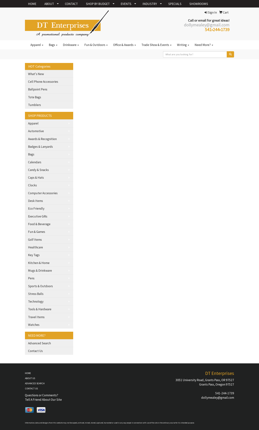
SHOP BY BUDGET (98, 4)
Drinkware (71, 45)
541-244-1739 (224, 393)
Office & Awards (124, 45)
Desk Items (35, 201)
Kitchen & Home (39, 263)
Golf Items (35, 240)
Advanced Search (39, 343)
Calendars (34, 162)
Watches (33, 325)
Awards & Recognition (42, 139)
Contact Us (35, 351)
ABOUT (49, 4)
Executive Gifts (37, 216)
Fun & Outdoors (96, 45)
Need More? (204, 45)
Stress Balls (35, 294)
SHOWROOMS (198, 4)
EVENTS (126, 4)
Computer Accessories (43, 193)
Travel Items (36, 317)
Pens (31, 278)
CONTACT (71, 4)
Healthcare (35, 247)
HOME (32, 4)
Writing (183, 45)
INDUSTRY (150, 4)
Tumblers (34, 105)
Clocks (32, 185)
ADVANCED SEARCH (35, 383)
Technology (35, 301)
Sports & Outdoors (40, 286)
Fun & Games (36, 232)
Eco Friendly (36, 208)
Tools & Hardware (39, 309)
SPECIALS (174, 4)
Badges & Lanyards (40, 147)
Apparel (36, 45)
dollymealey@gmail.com (217, 398)
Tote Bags (34, 97)
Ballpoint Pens (37, 89)
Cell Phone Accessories (43, 82)
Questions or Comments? (41, 395)
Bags (53, 45)
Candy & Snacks (38, 170)
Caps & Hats (36, 178)
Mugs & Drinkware (40, 271)
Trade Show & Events (156, 45)
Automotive (36, 131)
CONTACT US (31, 388)
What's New (36, 74)
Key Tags (34, 255)
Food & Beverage (39, 224)
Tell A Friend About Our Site (43, 400)
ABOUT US (30, 378)
